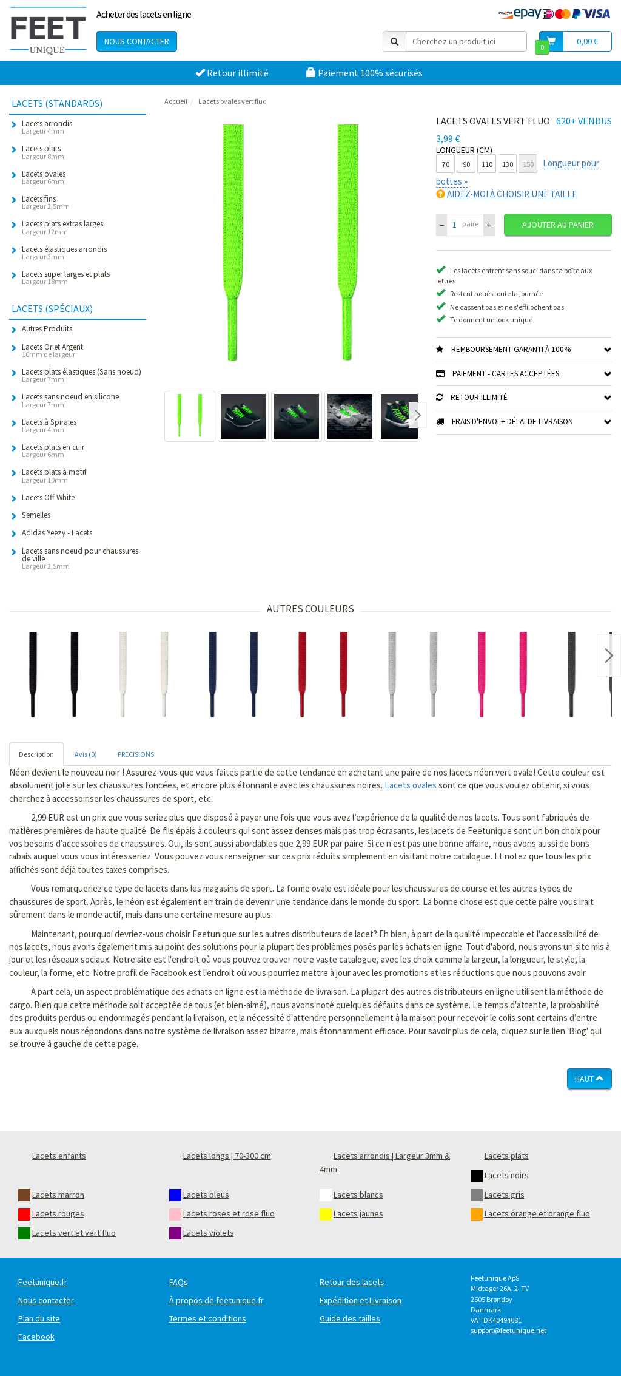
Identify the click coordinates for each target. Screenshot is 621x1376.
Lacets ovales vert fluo (232, 101)
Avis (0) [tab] (86, 754)
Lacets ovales (410, 785)
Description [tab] (36, 754)
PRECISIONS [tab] (136, 754)
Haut (589, 1078)
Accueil (175, 101)
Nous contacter (136, 41)
